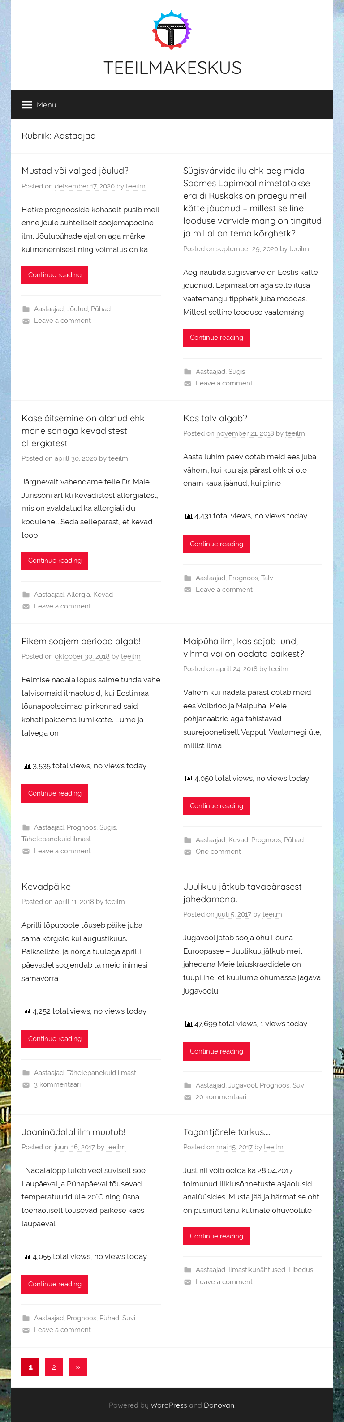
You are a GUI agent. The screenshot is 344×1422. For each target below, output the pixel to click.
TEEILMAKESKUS (172, 67)
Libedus (300, 1270)
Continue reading (55, 275)
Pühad (101, 309)
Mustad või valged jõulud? (75, 170)
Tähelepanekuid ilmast (56, 839)
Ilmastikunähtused (256, 1270)
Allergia (78, 595)
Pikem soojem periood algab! (81, 641)
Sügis (236, 372)
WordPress (168, 1405)
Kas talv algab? (215, 418)
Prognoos (243, 578)
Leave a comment (62, 321)
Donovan (219, 1405)
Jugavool (242, 1085)
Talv (267, 578)
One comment (218, 852)
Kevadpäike (46, 886)
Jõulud (77, 309)
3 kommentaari (57, 1084)
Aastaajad (49, 309)
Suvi (298, 1085)
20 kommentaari (221, 1097)
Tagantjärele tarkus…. (227, 1131)
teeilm (136, 186)
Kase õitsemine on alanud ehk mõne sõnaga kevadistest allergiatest (83, 430)
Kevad (103, 595)
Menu (39, 105)
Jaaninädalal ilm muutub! (73, 1131)
